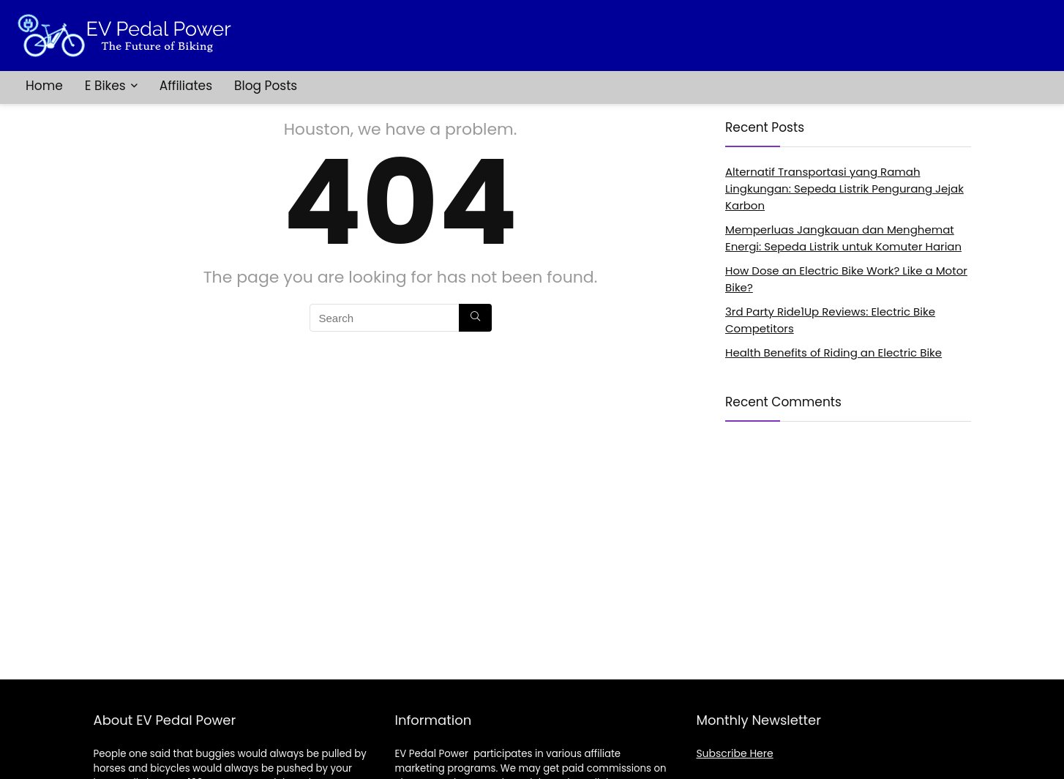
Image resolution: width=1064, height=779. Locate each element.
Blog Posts (265, 85)
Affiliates (186, 85)
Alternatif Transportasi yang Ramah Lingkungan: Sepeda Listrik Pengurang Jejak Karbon (844, 188)
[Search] (475, 318)
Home (44, 85)
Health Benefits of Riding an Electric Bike (833, 352)
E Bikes (105, 85)
